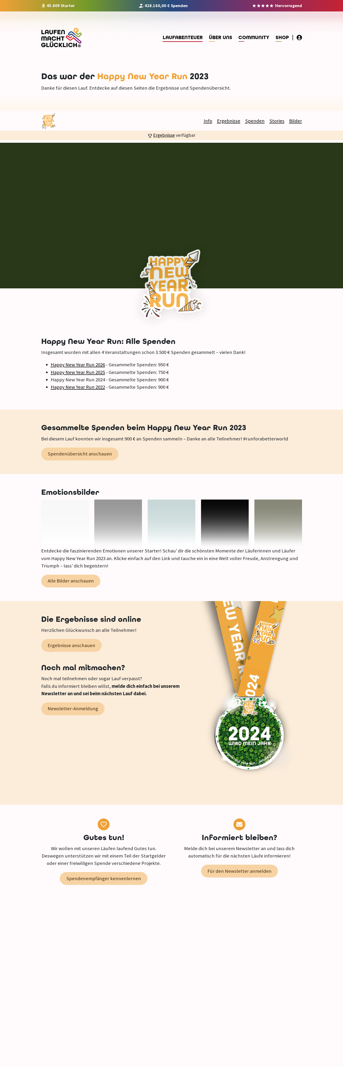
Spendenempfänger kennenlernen (103, 878)
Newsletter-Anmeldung (73, 708)
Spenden (255, 121)
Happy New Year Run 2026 (78, 365)
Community (253, 38)
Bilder (295, 121)
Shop (282, 38)
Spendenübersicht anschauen (80, 454)
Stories (276, 121)
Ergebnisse (228, 121)
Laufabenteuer (183, 38)
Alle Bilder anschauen (71, 581)
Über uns (220, 38)
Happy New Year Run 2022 (78, 387)
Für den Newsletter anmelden (239, 871)
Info (208, 121)
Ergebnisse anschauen (71, 645)
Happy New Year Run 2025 (78, 372)
